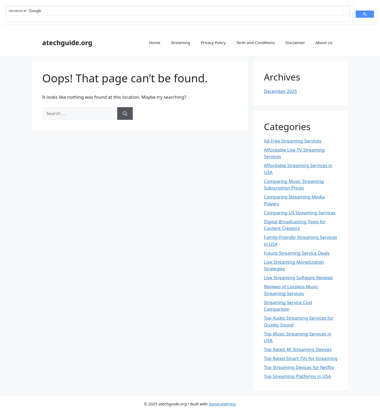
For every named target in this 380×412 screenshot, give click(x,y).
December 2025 (280, 91)
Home (154, 42)
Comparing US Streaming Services (300, 213)
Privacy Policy (213, 42)
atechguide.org (67, 42)
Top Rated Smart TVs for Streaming (301, 358)
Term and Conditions (255, 42)
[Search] (125, 113)
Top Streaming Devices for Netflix (299, 367)
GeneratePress (222, 403)
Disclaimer (295, 42)
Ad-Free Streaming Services (292, 141)
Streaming (180, 42)
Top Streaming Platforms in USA (297, 376)
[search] (175, 11)
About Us (323, 42)
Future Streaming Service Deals (297, 253)
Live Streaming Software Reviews (298, 277)
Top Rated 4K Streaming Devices (297, 349)
